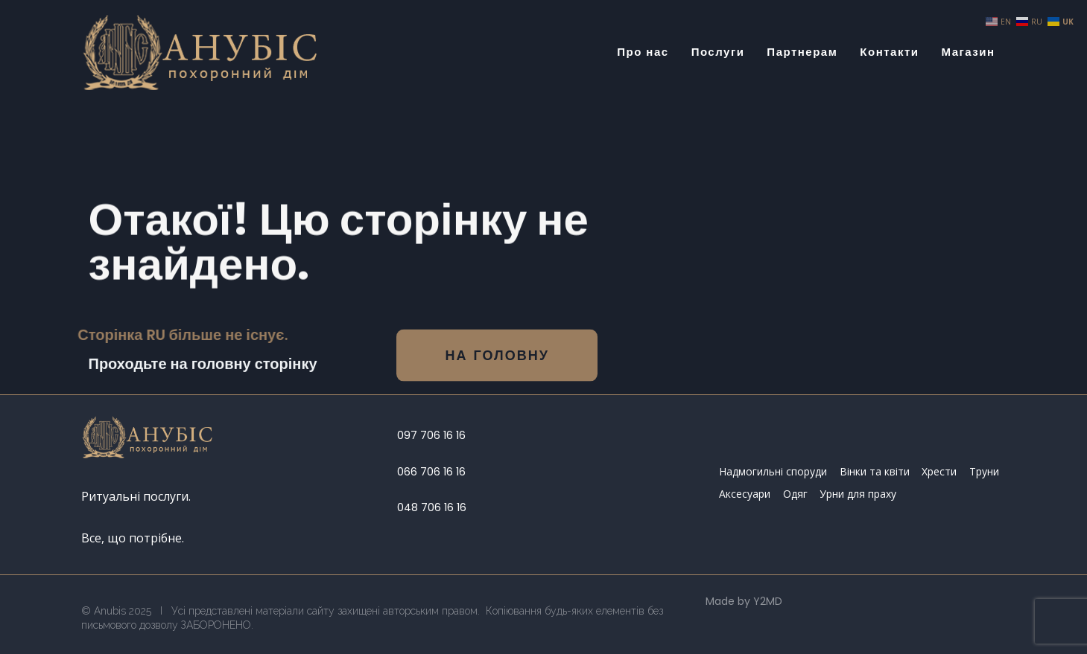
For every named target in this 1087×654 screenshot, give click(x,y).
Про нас (642, 52)
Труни (984, 471)
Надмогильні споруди (773, 471)
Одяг (795, 494)
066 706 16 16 (431, 471)
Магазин (968, 52)
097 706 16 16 (431, 435)
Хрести (939, 471)
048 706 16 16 (431, 507)
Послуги (718, 52)
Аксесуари (744, 494)
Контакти (889, 52)
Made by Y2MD (744, 601)
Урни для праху (858, 494)
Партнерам (802, 52)
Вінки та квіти (875, 471)
